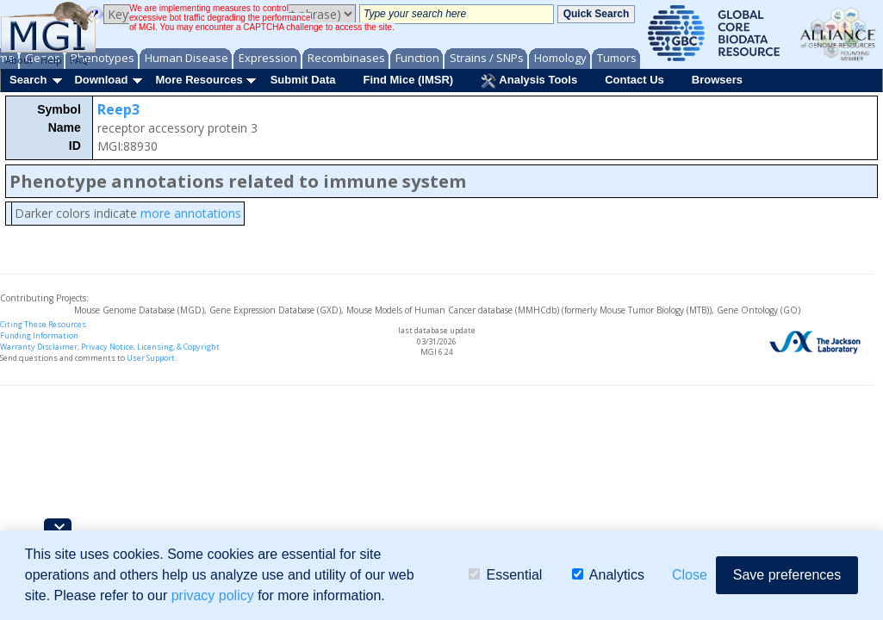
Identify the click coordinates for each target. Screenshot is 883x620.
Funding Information (39, 335)
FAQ (79, 59)
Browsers (717, 79)
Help (51, 59)
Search (28, 79)
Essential (505, 574)
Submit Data (303, 79)
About (19, 59)
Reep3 (118, 109)
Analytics (608, 574)
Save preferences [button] (787, 574)
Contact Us (634, 79)
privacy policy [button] (212, 595)
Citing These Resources (43, 324)
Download (100, 79)
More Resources (198, 79)
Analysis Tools (529, 81)
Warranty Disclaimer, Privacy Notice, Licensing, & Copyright (110, 346)
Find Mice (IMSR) (408, 79)
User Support (151, 357)
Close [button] (689, 574)
